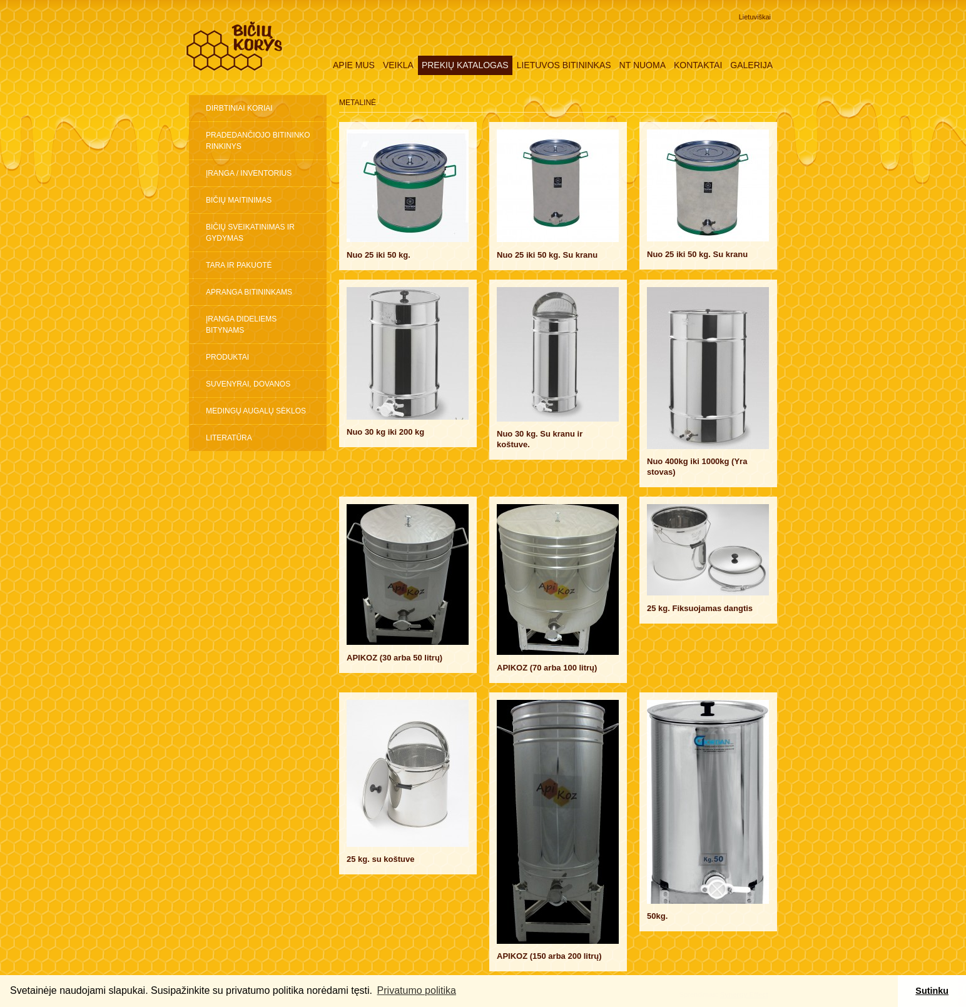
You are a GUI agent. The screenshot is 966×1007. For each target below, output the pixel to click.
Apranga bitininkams (249, 292)
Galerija (751, 65)
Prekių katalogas (465, 65)
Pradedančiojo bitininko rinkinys (258, 141)
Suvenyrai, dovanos (248, 384)
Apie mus (354, 65)
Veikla (398, 65)
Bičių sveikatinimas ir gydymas (250, 233)
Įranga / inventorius (249, 173)
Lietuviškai (755, 17)
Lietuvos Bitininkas (564, 65)
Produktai (227, 357)
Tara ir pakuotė (239, 265)
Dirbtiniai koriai (239, 108)
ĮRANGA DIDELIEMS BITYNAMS (241, 325)
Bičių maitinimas (239, 200)
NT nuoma (642, 65)
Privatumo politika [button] (416, 990)
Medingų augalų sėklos (256, 411)
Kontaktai (698, 65)
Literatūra (229, 437)
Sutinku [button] (931, 991)
